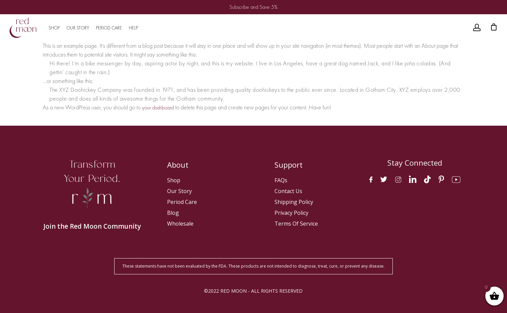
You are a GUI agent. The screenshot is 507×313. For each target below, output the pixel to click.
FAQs (281, 180)
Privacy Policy (291, 212)
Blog (173, 212)
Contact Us (288, 191)
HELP (133, 28)
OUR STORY (77, 28)
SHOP (54, 28)
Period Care (182, 202)
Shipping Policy (294, 202)
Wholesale (180, 223)
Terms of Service (296, 223)
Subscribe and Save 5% (253, 7)
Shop (173, 180)
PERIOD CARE (109, 28)
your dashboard (158, 107)
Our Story (179, 191)
